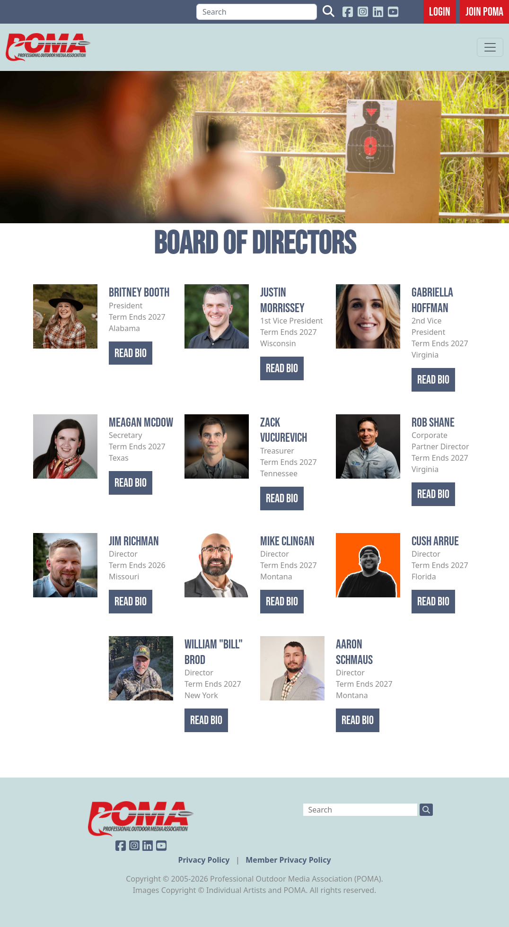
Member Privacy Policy (288, 860)
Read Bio (130, 352)
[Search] (256, 12)
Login (439, 11)
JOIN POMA (484, 11)
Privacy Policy (204, 860)
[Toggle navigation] (490, 47)
